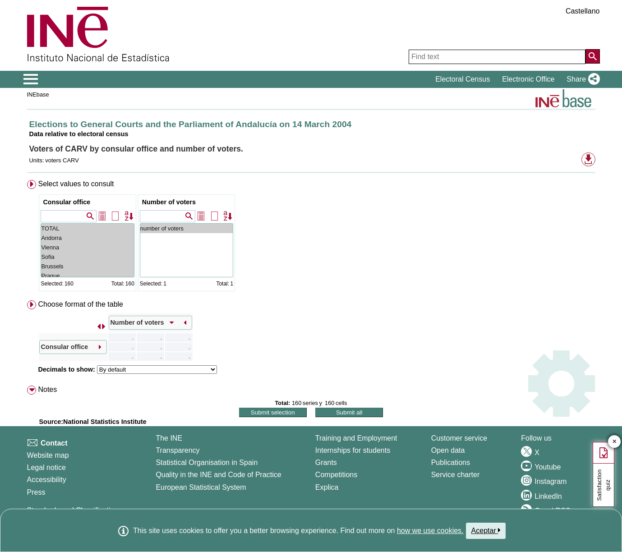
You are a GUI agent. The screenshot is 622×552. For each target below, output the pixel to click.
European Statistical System (201, 487)
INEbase (38, 94)
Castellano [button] (583, 11)
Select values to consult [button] (76, 184)
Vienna (87, 247)
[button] (581, 79)
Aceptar (486, 530)
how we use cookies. (430, 530)
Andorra (87, 238)
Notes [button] (47, 389)
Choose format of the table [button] (80, 304)
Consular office (66, 202)
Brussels (87, 266)
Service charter (455, 474)
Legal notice (46, 467)
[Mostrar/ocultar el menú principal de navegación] (31, 79)
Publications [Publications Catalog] (450, 462)
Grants (326, 462)
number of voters (186, 228)
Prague (87, 276)
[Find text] (497, 57)
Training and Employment (356, 438)
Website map (48, 455)
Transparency (177, 450)
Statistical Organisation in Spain (207, 462)
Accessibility (46, 479)
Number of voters (169, 202)
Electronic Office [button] (528, 79)
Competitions (336, 474)
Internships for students (352, 450)
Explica (327, 487)
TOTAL (87, 228)
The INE (169, 438)
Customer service (459, 438)
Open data (448, 450)
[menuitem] (311, 237)
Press (36, 492)
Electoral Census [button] (462, 79)
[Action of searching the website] (592, 56)
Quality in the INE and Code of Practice (218, 474)
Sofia (87, 257)
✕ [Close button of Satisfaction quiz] (614, 441)
